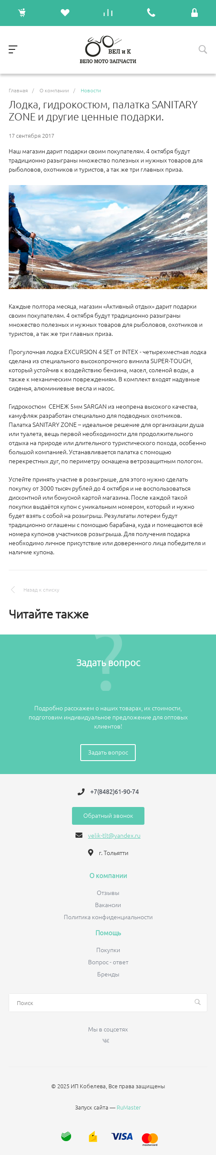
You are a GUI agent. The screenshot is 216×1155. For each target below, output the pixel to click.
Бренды (108, 974)
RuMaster (129, 1107)
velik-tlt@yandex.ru (114, 835)
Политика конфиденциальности (108, 917)
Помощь (108, 933)
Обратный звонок (108, 815)
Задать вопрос (108, 752)
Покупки (108, 950)
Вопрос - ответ (108, 962)
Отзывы (108, 892)
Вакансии (108, 904)
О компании (108, 875)
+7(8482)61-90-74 (114, 791)
